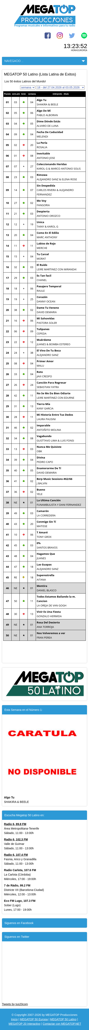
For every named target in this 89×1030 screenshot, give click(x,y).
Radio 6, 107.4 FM (16, 854)
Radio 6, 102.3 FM (16, 839)
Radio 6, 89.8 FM (15, 824)
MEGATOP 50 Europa (34, 1019)
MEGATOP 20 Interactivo (24, 1023)
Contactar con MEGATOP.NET (62, 1023)
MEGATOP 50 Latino (63, 1019)
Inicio (14, 1019)
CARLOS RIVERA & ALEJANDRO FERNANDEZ (55, 190)
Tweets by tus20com (15, 1004)
